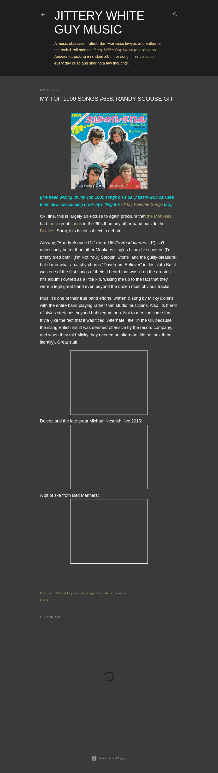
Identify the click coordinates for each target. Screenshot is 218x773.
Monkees (120, 593)
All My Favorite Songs (142, 204)
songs (76, 223)
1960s (59, 593)
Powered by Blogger (109, 758)
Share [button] (44, 599)
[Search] (175, 13)
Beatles (47, 230)
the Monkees (159, 216)
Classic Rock (103, 593)
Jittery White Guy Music (113, 50)
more (53, 223)
